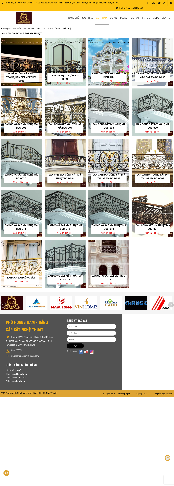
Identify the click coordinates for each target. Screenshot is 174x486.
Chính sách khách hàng (16, 374)
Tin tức (146, 17)
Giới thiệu (87, 17)
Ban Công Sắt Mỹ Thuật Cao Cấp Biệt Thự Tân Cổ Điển (65, 75)
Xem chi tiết (18, 85)
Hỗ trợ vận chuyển (14, 370)
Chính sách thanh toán (16, 377)
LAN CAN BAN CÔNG (31, 28)
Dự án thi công (119, 17)
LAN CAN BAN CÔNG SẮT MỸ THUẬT (57, 28)
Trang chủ (73, 17)
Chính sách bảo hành (15, 381)
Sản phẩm (101, 17)
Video (156, 17)
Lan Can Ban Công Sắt (21, 277)
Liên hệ (166, 17)
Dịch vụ (134, 17)
